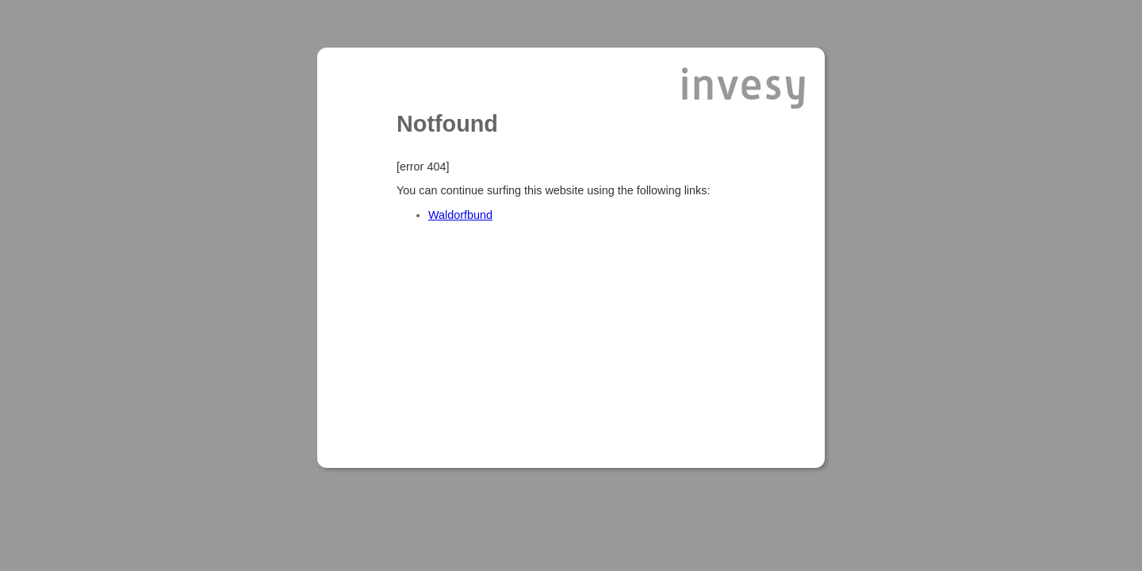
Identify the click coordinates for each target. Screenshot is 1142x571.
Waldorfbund (460, 215)
